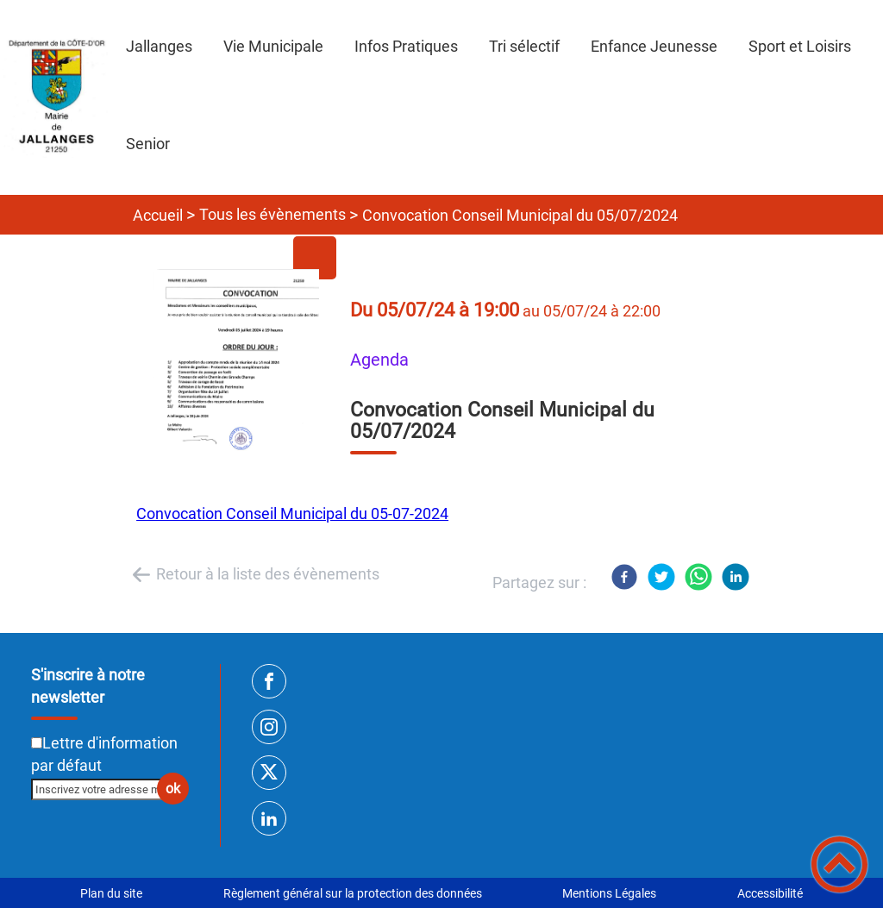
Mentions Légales (609, 893)
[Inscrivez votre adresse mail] (102, 789)
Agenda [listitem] (379, 360)
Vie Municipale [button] (273, 46)
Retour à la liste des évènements (267, 574)
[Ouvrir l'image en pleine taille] (243, 362)
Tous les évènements (272, 214)
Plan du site (111, 893)
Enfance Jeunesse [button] (654, 46)
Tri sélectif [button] (524, 46)
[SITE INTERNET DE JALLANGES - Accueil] (55, 97)
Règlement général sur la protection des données (352, 893)
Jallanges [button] (159, 46)
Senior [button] (148, 144)
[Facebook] (624, 577)
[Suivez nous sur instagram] (269, 727)
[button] (839, 864)
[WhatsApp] (698, 577)
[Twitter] (661, 577)
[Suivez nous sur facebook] (269, 681)
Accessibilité (770, 893)
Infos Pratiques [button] (406, 46)
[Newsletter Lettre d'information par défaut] (36, 742)
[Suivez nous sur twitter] (269, 772)
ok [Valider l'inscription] (173, 788)
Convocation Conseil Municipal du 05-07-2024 (292, 513)
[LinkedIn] (735, 577)
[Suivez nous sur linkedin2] (269, 818)
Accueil (158, 215)
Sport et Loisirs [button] (799, 46)
